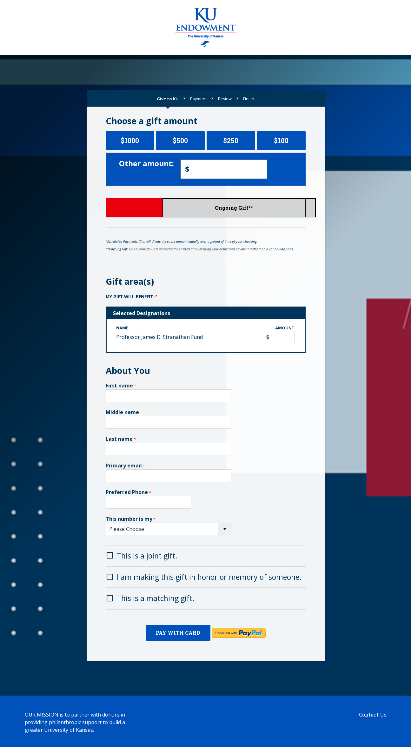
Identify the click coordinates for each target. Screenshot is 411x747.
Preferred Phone (128, 492)
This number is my (130, 518)
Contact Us (373, 712)
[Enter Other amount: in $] (224, 169)
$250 (230, 140)
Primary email (125, 465)
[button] (206, 555)
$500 (180, 140)
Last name (121, 438)
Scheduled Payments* (205, 207)
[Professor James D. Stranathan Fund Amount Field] (283, 337)
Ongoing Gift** (273, 207)
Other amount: (148, 163)
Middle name (122, 412)
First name (121, 385)
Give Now (138, 207)
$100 (281, 140)
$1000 (130, 140)
